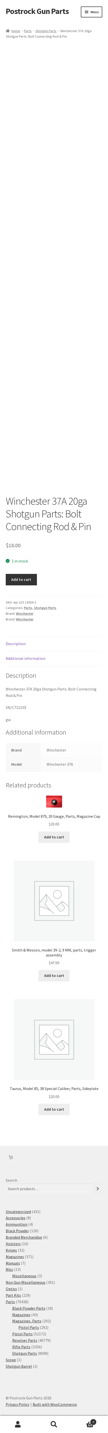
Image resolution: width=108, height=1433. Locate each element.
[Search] (97, 1189)
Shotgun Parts (45, 31)
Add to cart (21, 579)
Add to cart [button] (54, 836)
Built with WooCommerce (55, 1404)
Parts (28, 31)
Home (15, 31)
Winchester (24, 613)
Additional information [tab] (25, 658)
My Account (18, 1424)
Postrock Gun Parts (37, 11)
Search (11, 1180)
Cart (84, 1421)
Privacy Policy (17, 1404)
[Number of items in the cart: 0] (11, 1157)
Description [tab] (16, 643)
